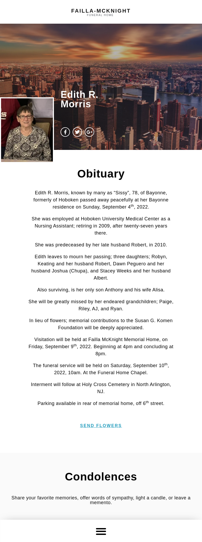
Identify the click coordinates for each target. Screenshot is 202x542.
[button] (101, 531)
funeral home (100, 15)
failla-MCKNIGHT (101, 11)
